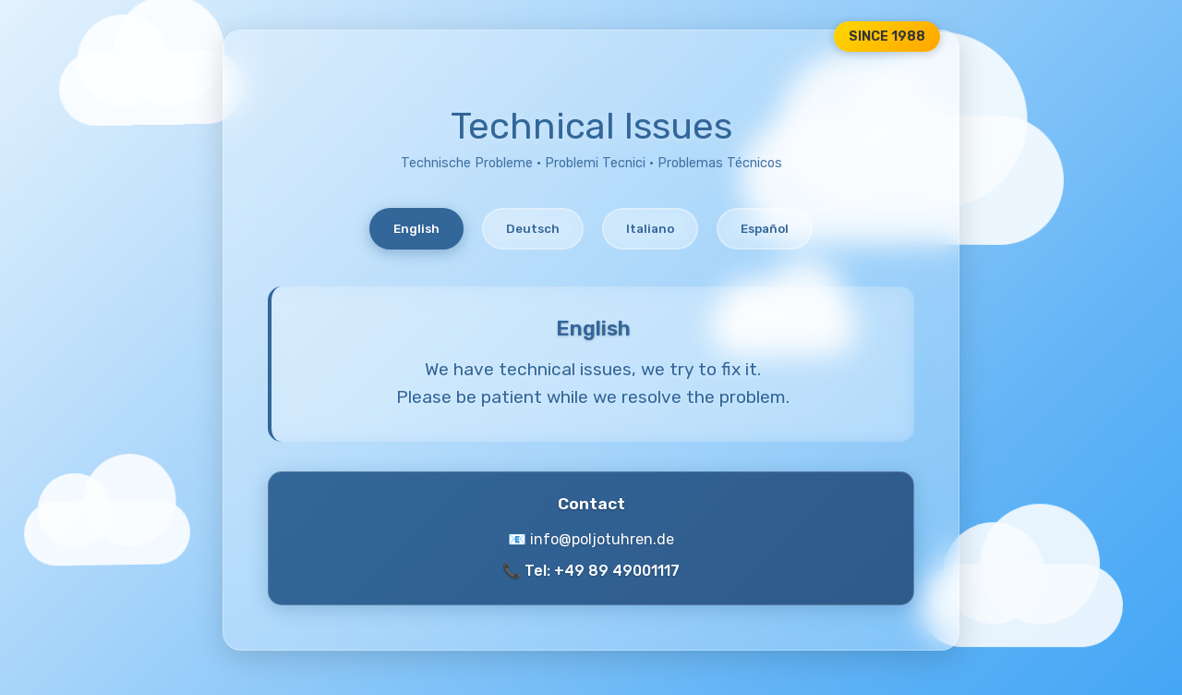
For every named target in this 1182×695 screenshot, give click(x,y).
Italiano (650, 229)
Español (765, 229)
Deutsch (533, 229)
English (416, 229)
